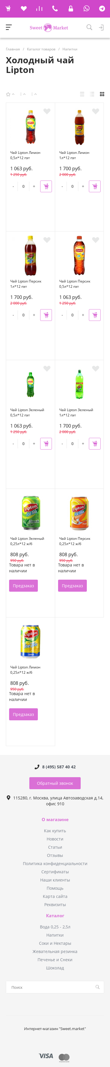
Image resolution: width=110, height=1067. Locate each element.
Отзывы (55, 855)
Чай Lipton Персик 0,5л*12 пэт (74, 284)
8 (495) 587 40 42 (59, 767)
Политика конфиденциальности (55, 863)
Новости (55, 839)
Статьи (55, 847)
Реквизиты (55, 904)
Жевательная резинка (55, 951)
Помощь (55, 888)
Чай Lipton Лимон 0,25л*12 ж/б (25, 670)
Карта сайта (55, 896)
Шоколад (55, 968)
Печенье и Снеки (55, 959)
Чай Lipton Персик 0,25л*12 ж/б (74, 541)
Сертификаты (55, 871)
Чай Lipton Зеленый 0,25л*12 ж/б (27, 541)
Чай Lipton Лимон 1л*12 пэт (74, 155)
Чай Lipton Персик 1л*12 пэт (25, 284)
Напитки (55, 935)
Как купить (55, 830)
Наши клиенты (55, 880)
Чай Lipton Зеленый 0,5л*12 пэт (27, 412)
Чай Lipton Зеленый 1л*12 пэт (76, 412)
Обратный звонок (55, 783)
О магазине (55, 819)
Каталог (55, 915)
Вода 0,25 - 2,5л (55, 927)
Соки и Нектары (55, 943)
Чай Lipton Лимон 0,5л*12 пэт (25, 155)
